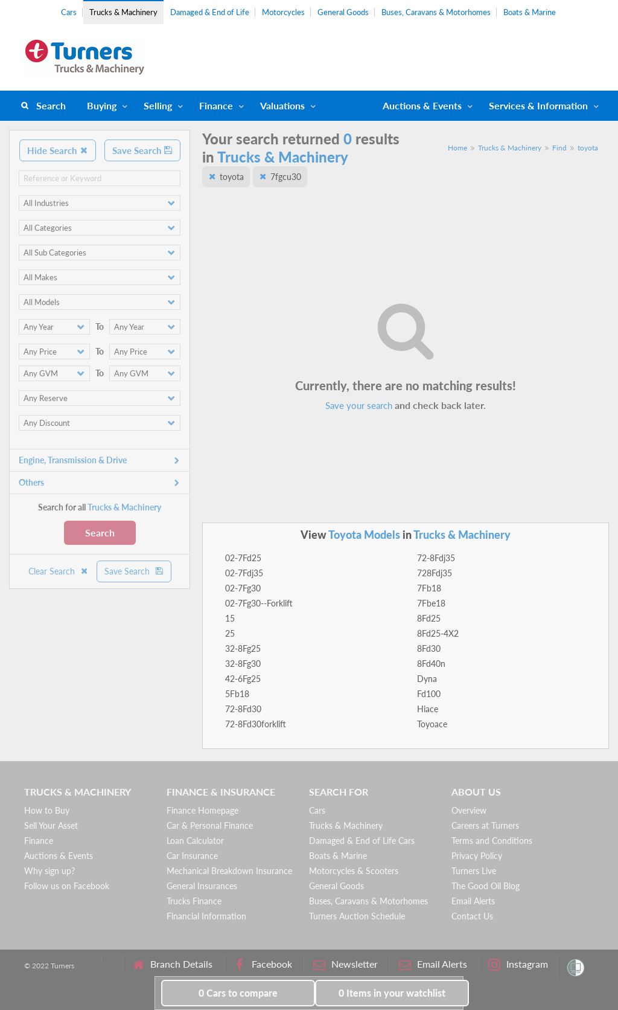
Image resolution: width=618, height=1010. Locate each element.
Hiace (427, 709)
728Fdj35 (434, 573)
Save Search (142, 150)
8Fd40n (431, 663)
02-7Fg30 (243, 588)
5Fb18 (237, 694)
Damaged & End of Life (209, 12)
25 (230, 633)
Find (559, 147)
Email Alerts (473, 901)
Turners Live (473, 871)
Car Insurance (192, 856)
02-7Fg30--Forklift (259, 603)
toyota (588, 147)
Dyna (427, 679)
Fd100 (429, 694)
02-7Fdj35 (244, 573)
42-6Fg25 (243, 679)
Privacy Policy (476, 856)
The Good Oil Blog (485, 886)
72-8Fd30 (243, 709)
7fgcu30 (285, 177)
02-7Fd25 (243, 558)
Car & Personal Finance (210, 825)
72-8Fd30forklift (255, 724)
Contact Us (472, 916)
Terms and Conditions (491, 840)
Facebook (263, 964)
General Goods (343, 12)
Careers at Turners (485, 825)
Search (51, 105)
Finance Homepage (202, 810)
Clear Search (58, 571)
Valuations (282, 105)
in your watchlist (392, 993)
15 (230, 618)
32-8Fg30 (243, 663)
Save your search (358, 405)
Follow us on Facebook (66, 886)
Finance (216, 105)
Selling (158, 105)
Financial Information (206, 916)
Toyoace (432, 724)
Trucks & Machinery (123, 12)
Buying (101, 105)
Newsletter (345, 964)
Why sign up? (49, 871)
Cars (69, 12)
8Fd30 (429, 648)
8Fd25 (429, 618)
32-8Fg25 (243, 648)
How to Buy (46, 810)
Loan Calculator (195, 840)
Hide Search (57, 150)
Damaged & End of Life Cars (362, 840)
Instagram (518, 964)
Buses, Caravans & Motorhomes (436, 12)
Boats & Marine (529, 12)
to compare (238, 993)
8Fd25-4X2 (438, 633)
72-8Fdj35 (436, 558)
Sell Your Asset (51, 825)
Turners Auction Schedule (357, 916)
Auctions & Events (58, 856)
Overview (468, 810)
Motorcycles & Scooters (353, 871)
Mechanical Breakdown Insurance (229, 871)
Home (457, 147)
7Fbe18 (431, 603)
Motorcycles (283, 12)
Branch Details (172, 964)
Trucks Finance (194, 901)
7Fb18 (429, 588)
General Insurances (202, 886)
